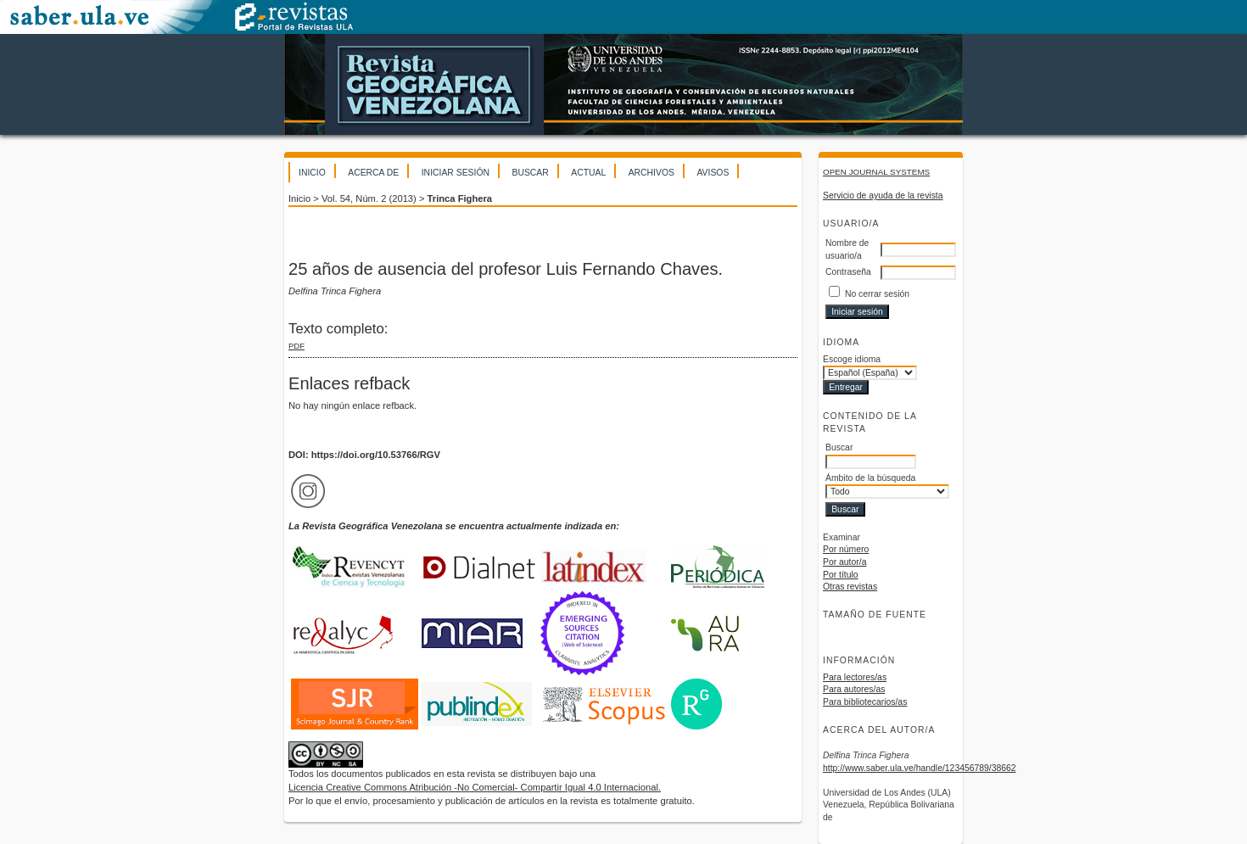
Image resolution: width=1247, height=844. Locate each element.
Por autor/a (844, 562)
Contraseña (848, 272)
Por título (840, 574)
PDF (296, 345)
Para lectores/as (854, 677)
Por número (846, 549)
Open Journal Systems (876, 171)
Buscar (530, 172)
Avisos (712, 172)
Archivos (651, 172)
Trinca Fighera (460, 198)
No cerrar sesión (877, 294)
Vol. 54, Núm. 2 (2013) (369, 198)
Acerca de (373, 172)
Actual (588, 172)
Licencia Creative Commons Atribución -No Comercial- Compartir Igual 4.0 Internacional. (474, 787)
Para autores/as (854, 689)
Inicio (312, 172)
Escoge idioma (852, 359)
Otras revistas (850, 586)
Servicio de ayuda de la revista (883, 195)
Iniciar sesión (455, 172)
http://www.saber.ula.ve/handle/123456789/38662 (919, 768)
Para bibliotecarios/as (865, 702)
